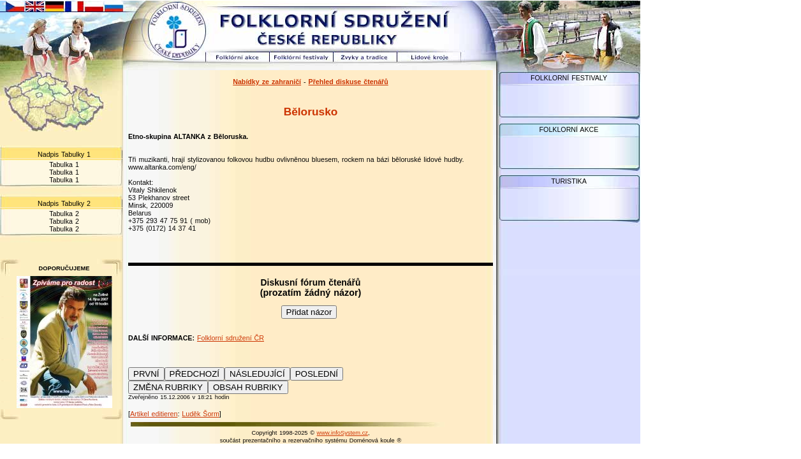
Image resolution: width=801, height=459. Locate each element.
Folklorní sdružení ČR (230, 338)
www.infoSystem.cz (342, 433)
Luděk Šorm (200, 414)
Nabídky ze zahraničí (267, 81)
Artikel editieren (153, 414)
